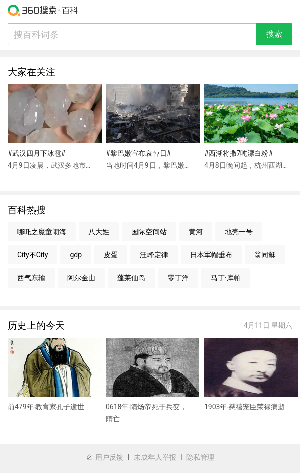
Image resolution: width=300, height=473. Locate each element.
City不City (32, 255)
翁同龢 (264, 255)
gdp (76, 255)
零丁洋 (178, 278)
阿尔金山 (81, 278)
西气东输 (31, 278)
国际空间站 (149, 232)
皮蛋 (111, 255)
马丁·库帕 (226, 278)
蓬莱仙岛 (131, 278)
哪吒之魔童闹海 (41, 232)
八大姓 (98, 232)
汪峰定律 (154, 255)
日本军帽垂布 (211, 255)
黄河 (196, 232)
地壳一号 (239, 232)
